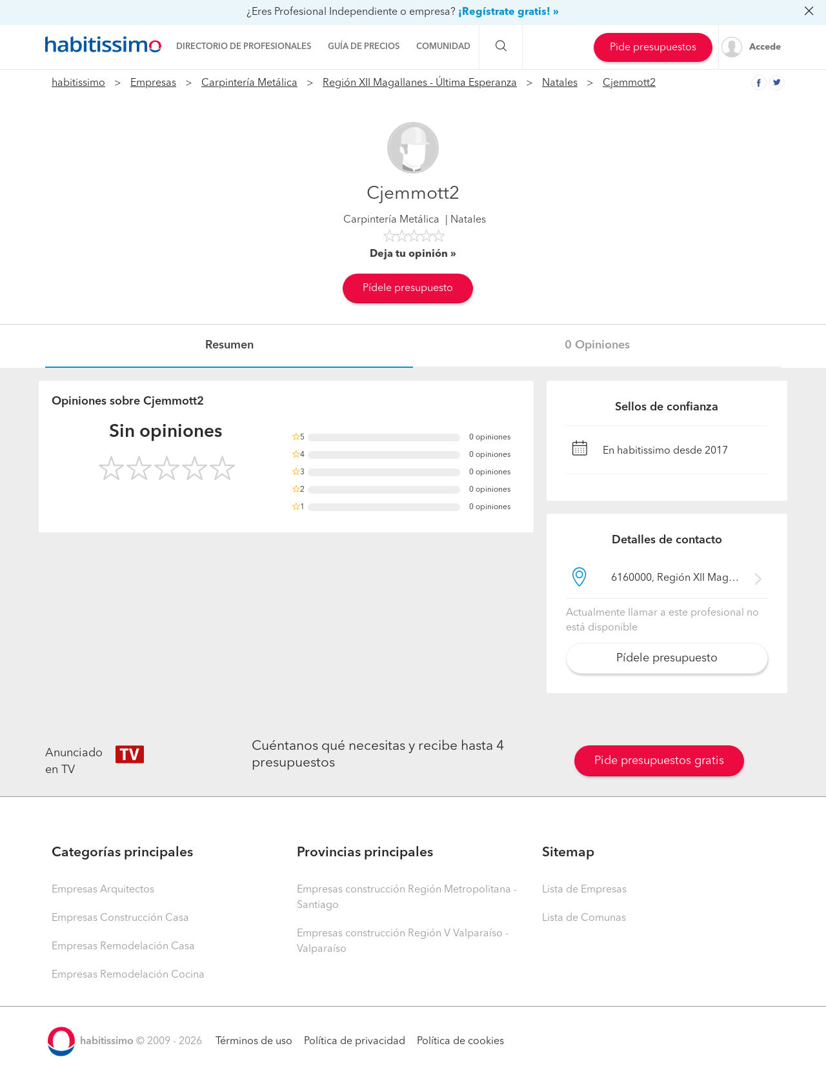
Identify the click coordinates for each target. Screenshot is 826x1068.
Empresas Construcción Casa (120, 918)
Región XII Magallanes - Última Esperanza (420, 83)
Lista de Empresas (584, 890)
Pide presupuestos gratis (659, 761)
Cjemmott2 (629, 83)
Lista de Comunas (584, 918)
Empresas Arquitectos (103, 890)
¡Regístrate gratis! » (508, 12)
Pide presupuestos (653, 48)
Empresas (153, 83)
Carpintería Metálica (249, 83)
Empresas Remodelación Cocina (128, 975)
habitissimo (78, 83)
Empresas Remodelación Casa (123, 947)
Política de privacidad (354, 1041)
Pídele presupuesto (408, 288)
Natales (560, 83)
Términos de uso (254, 1041)
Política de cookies (460, 1041)
